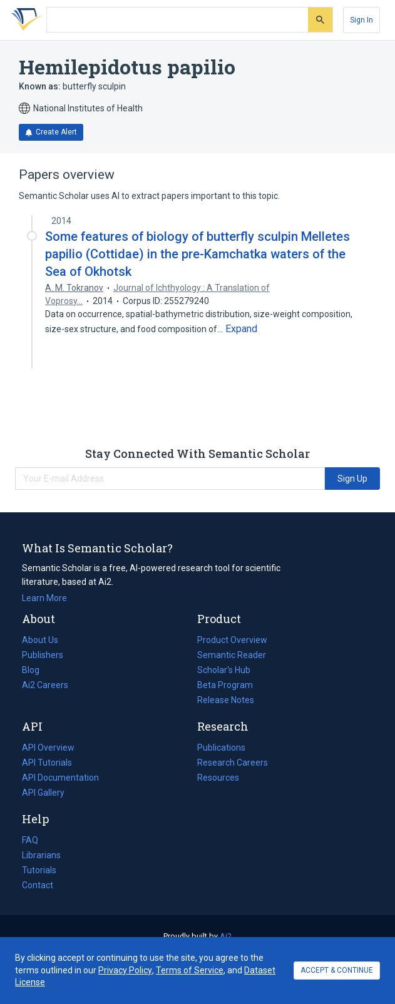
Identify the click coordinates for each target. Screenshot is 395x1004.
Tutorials (39, 870)
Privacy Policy (125, 970)
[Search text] (177, 20)
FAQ (30, 840)
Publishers (42, 655)
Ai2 (226, 936)
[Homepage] (24, 20)
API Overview (48, 748)
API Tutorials (47, 763)
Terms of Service (189, 970)
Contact (37, 885)
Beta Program (225, 685)
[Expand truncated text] (241, 329)
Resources (218, 777)
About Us (40, 640)
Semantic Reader (231, 655)
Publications (221, 747)
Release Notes (225, 700)
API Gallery (43, 793)
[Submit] (320, 20)
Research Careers (232, 762)
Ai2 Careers (45, 684)
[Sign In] (361, 20)
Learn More (44, 598)
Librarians (41, 855)
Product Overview (232, 640)
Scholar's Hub (223, 670)
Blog (35, 669)
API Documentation (60, 777)
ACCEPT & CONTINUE (336, 970)
